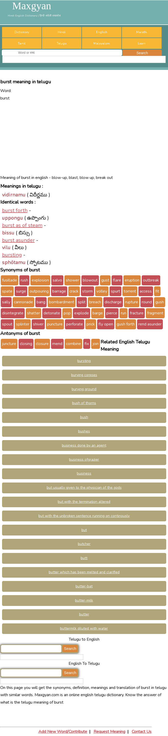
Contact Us (142, 731)
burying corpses (84, 374)
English (101, 32)
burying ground (84, 389)
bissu (8, 232)
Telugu (61, 43)
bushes (84, 431)
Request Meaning (109, 731)
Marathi (141, 32)
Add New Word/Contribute (62, 731)
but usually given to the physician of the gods (84, 487)
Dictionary (21, 32)
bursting (12, 254)
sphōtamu (14, 262)
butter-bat (84, 586)
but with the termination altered (84, 501)
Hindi (61, 32)
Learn (142, 43)
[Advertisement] (84, 138)
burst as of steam (22, 225)
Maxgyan (31, 6)
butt (84, 558)
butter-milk (84, 600)
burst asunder (18, 240)
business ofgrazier (84, 459)
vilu (6, 247)
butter (84, 614)
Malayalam (102, 43)
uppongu (12, 217)
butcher (84, 543)
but (84, 530)
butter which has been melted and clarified (84, 572)
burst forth (15, 210)
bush (84, 417)
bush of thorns (84, 403)
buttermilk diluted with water (84, 628)
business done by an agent (84, 445)
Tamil (22, 43)
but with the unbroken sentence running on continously (84, 515)
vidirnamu (14, 194)
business (84, 473)
